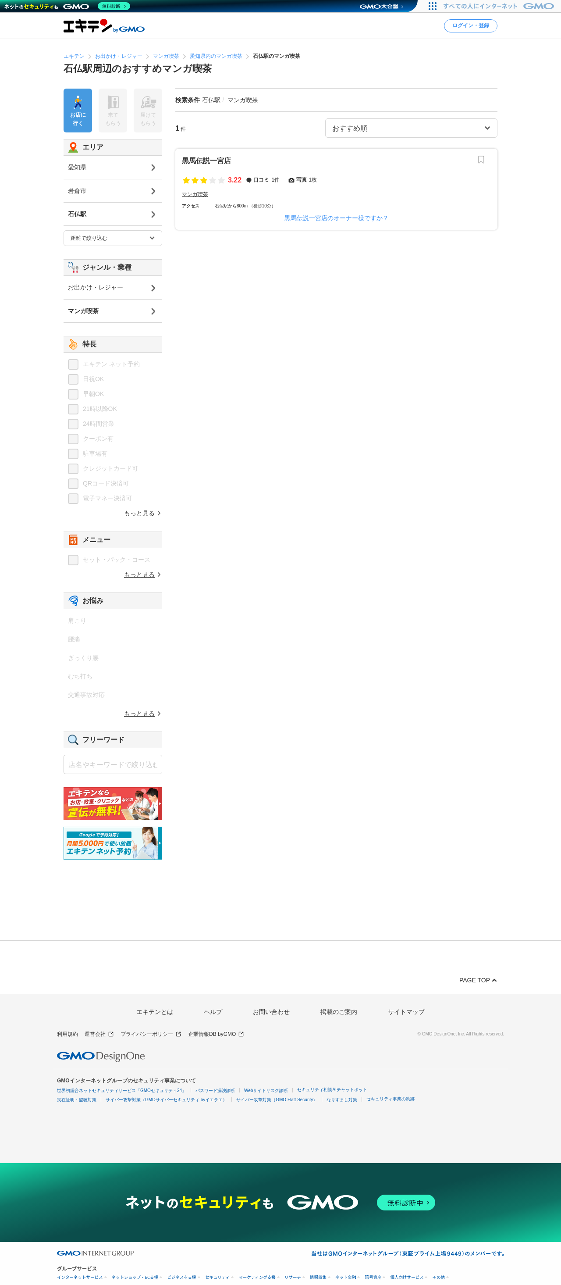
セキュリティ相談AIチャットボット (332, 1089)
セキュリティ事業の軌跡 (390, 1098)
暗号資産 (373, 1277)
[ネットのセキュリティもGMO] (67, 6)
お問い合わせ (271, 1011)
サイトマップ (406, 1011)
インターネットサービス (80, 1277)
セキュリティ (217, 1277)
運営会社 (99, 1034)
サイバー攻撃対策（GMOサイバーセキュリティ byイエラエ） (166, 1099)
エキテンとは (154, 1011)
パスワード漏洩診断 (215, 1090)
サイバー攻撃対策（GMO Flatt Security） (276, 1099)
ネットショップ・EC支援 (135, 1277)
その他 (438, 1277)
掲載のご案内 (338, 1011)
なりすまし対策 (342, 1099)
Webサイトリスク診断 (266, 1090)
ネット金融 (345, 1277)
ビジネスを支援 (181, 1277)
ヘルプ (213, 1011)
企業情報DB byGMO (216, 1034)
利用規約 (67, 1034)
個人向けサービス (406, 1277)
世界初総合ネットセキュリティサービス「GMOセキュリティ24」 (121, 1090)
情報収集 (318, 1277)
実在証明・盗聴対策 (76, 1099)
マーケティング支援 (257, 1277)
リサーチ (292, 1277)
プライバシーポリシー (151, 1034)
